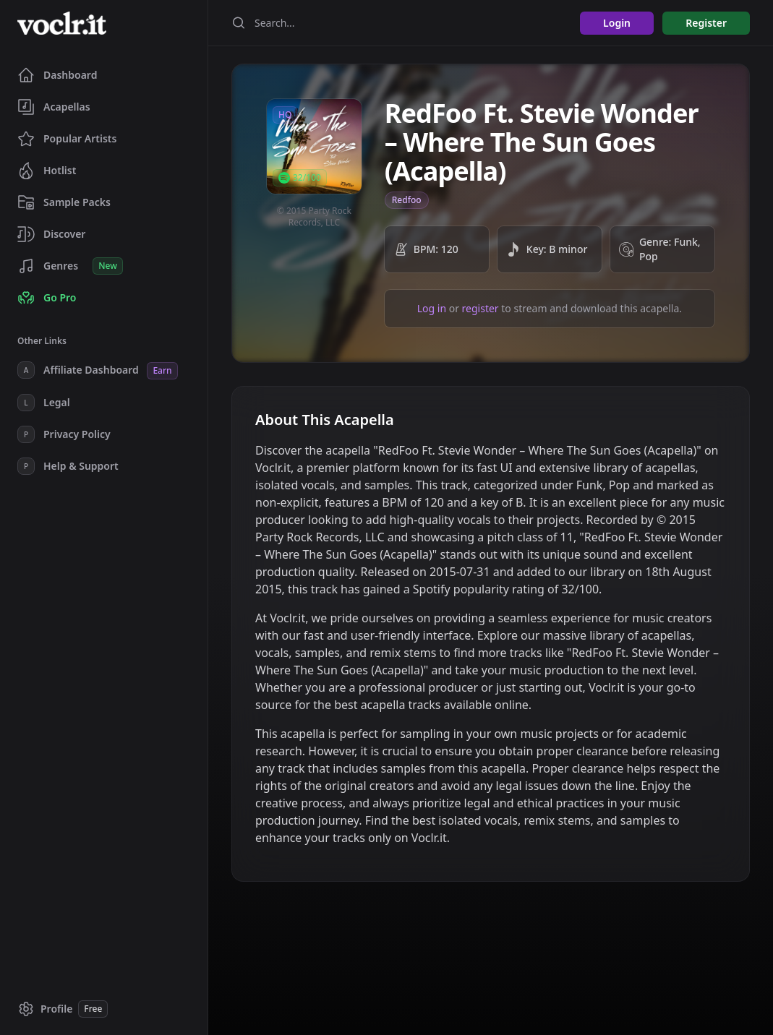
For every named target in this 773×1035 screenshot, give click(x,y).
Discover (51, 234)
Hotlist (46, 170)
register (480, 308)
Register (706, 23)
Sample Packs (64, 202)
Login (617, 23)
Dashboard (57, 75)
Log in (431, 308)
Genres (70, 266)
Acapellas (53, 107)
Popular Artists (66, 138)
